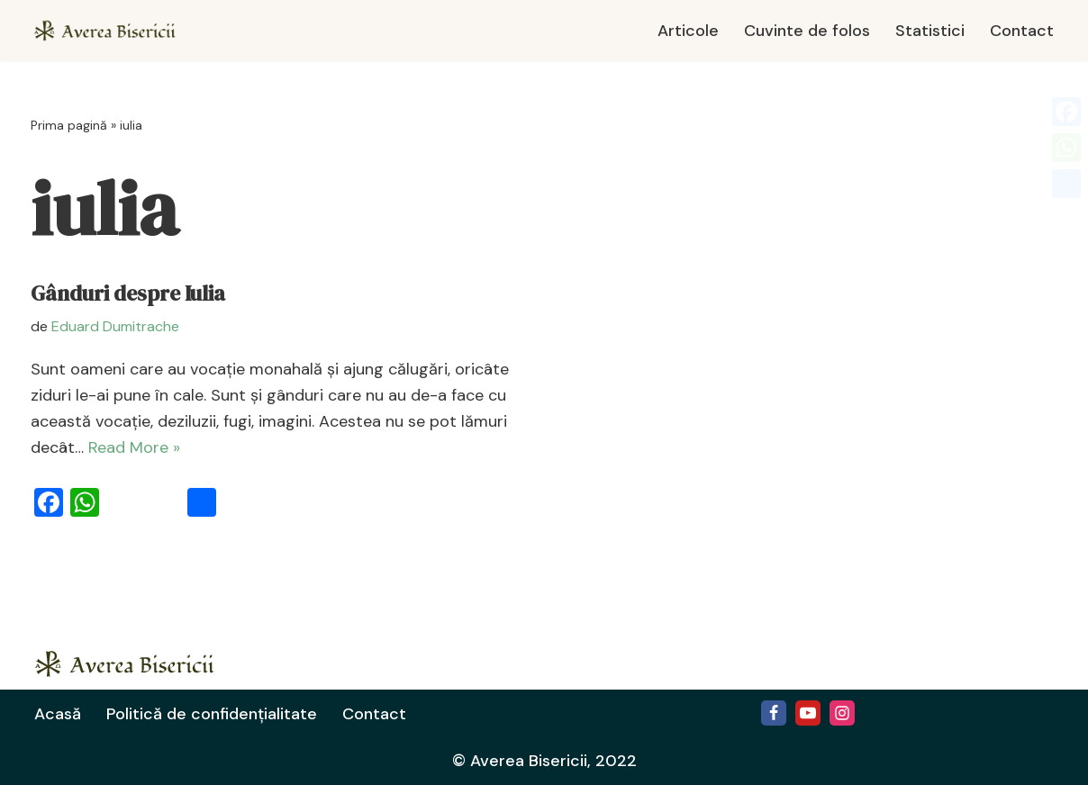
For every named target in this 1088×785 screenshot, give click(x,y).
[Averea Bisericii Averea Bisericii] (112, 30)
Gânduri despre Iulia (128, 293)
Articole (688, 30)
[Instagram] (842, 713)
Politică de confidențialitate (211, 714)
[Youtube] (808, 713)
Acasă (57, 714)
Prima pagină (69, 125)
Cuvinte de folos (807, 30)
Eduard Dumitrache (115, 326)
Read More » (134, 447)
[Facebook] (773, 713)
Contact (1022, 30)
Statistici (930, 30)
